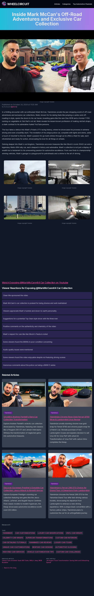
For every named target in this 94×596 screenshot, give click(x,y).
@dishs (14, 107)
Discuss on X (6, 525)
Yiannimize (8, 533)
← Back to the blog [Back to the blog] (9, 568)
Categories (66, 4)
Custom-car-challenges (68, 552)
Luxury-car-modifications (50, 533)
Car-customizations (25, 533)
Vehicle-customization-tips (40, 552)
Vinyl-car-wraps (74, 533)
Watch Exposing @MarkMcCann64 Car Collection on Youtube (35, 282)
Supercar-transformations (39, 538)
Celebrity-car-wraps (13, 538)
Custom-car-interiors (66, 538)
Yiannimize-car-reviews (40, 542)
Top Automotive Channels (82, 4)
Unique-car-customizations (16, 547)
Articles (57, 4)
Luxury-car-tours (63, 542)
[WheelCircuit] (15, 4)
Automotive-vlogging (66, 547)
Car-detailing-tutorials (14, 542)
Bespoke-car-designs (42, 547)
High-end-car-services (13, 552)
